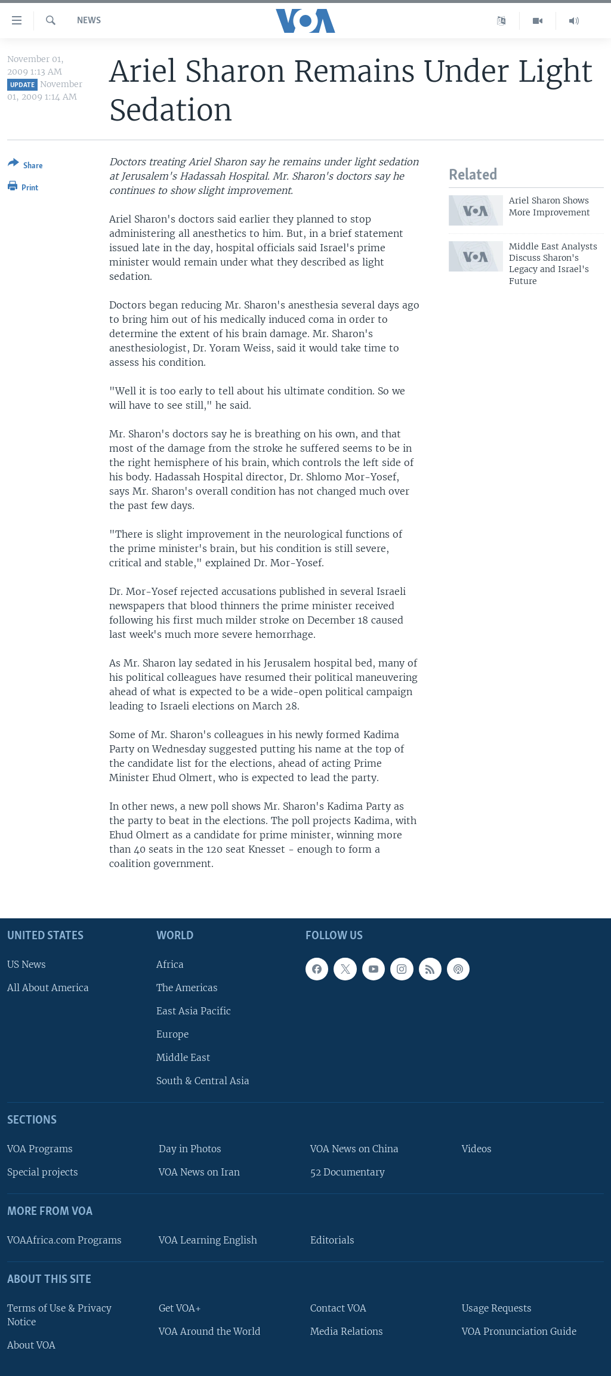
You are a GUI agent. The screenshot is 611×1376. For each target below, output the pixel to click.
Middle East (183, 1057)
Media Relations (346, 1331)
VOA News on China (354, 1149)
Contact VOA (338, 1307)
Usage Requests (497, 1307)
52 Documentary (347, 1172)
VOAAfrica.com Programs (64, 1240)
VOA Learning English (208, 1240)
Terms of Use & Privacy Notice (59, 1314)
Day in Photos (190, 1149)
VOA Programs (40, 1149)
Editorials (332, 1240)
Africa (170, 964)
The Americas (187, 987)
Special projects (42, 1172)
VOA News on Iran (199, 1172)
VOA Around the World (210, 1331)
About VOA (31, 1345)
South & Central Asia (202, 1081)
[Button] (25, 167)
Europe (172, 1034)
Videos (477, 1149)
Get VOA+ (180, 1307)
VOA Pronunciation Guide (519, 1331)
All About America (48, 987)
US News (26, 964)
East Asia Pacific (193, 1011)
